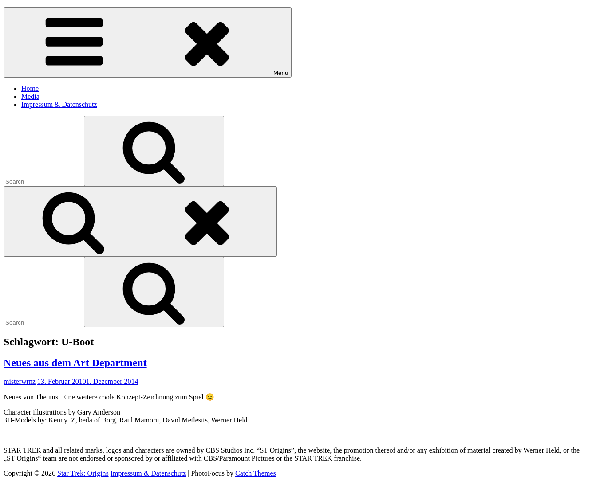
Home (30, 88)
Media (30, 96)
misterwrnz (20, 381)
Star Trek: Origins (83, 473)
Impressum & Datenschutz (59, 104)
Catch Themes (255, 473)
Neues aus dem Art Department (75, 362)
